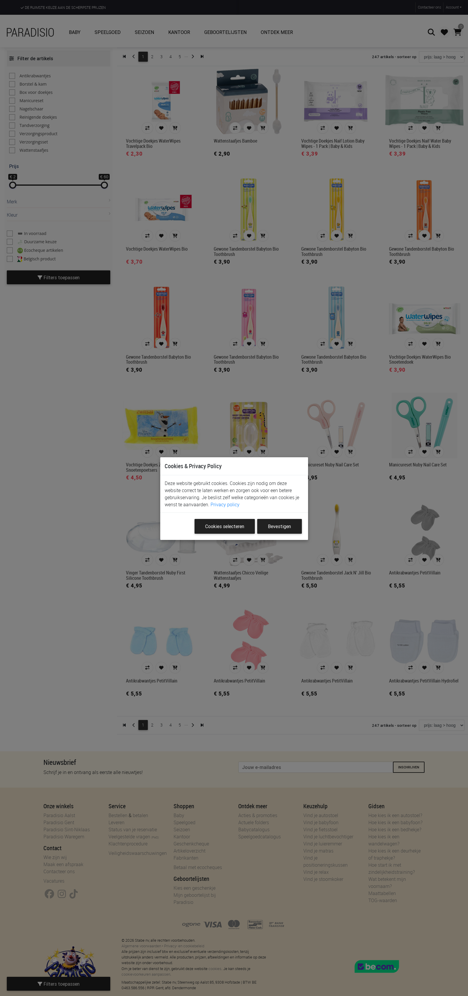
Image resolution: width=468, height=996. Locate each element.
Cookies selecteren (224, 526)
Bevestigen (279, 526)
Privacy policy (224, 504)
